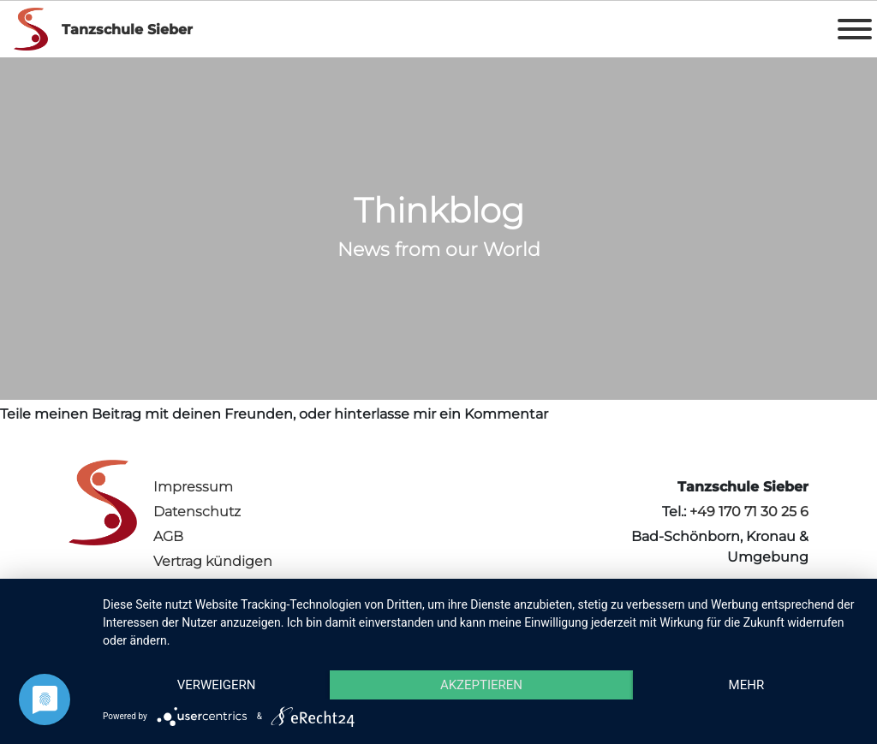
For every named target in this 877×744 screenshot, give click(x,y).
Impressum (193, 487)
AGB (168, 536)
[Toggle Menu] (855, 29)
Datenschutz (197, 511)
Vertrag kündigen (212, 561)
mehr (747, 685)
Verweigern (216, 685)
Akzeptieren (481, 685)
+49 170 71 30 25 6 (748, 511)
